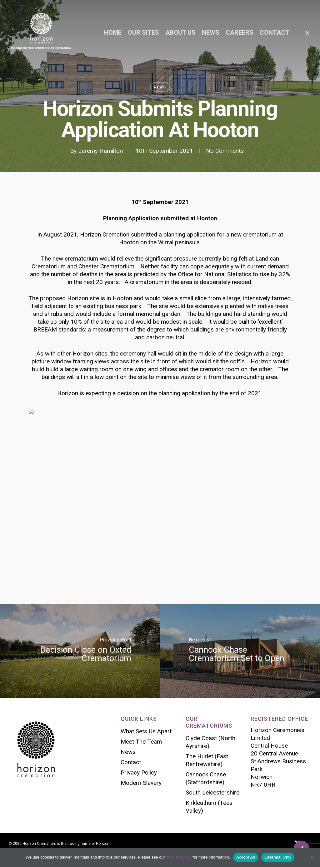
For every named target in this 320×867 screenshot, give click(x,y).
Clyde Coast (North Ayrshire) (210, 742)
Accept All (245, 857)
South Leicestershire (212, 792)
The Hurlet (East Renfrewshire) (207, 760)
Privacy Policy (139, 772)
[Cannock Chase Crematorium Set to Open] (240, 651)
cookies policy (179, 857)
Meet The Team (141, 741)
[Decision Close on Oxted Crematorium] (80, 651)
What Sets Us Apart (146, 731)
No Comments (225, 150)
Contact (131, 762)
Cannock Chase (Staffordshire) (206, 778)
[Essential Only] (312, 857)
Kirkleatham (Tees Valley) (209, 806)
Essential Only (278, 857)
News (160, 87)
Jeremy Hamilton (100, 150)
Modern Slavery (141, 782)
